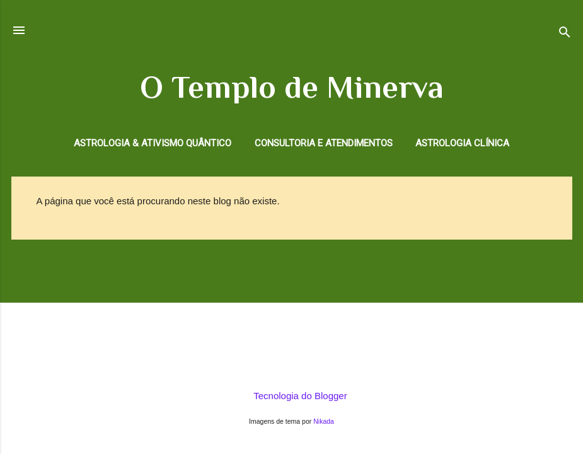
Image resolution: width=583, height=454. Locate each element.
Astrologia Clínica (462, 143)
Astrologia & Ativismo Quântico (152, 143)
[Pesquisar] (564, 34)
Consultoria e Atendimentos (324, 143)
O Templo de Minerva (292, 87)
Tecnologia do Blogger (291, 395)
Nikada (323, 421)
